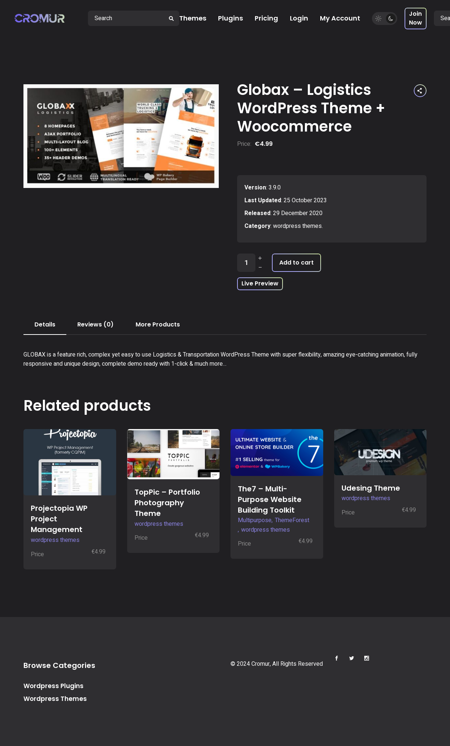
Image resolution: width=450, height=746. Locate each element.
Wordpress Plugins (53, 686)
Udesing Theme (371, 488)
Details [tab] (44, 324)
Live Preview (260, 283)
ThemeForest (292, 520)
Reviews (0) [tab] (95, 324)
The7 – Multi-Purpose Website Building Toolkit (270, 499)
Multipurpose (255, 520)
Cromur (260, 664)
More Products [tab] (158, 324)
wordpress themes (297, 226)
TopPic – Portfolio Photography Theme (167, 502)
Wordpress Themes (55, 698)
